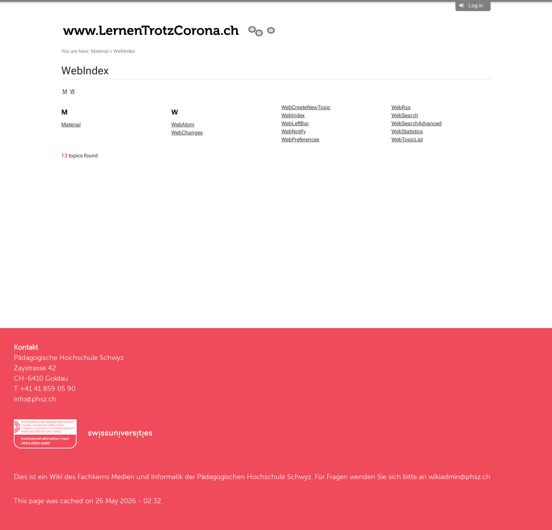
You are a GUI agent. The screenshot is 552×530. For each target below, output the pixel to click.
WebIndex (124, 51)
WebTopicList (407, 139)
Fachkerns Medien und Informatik (130, 477)
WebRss (401, 107)
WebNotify (293, 131)
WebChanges (187, 132)
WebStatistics (407, 131)
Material (99, 51)
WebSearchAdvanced (416, 123)
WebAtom (182, 124)
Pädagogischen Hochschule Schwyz (254, 477)
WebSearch (404, 115)
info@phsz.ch (35, 399)
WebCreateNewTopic (305, 107)
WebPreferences (300, 139)
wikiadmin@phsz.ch (459, 477)
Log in (475, 5)
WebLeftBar (295, 123)
